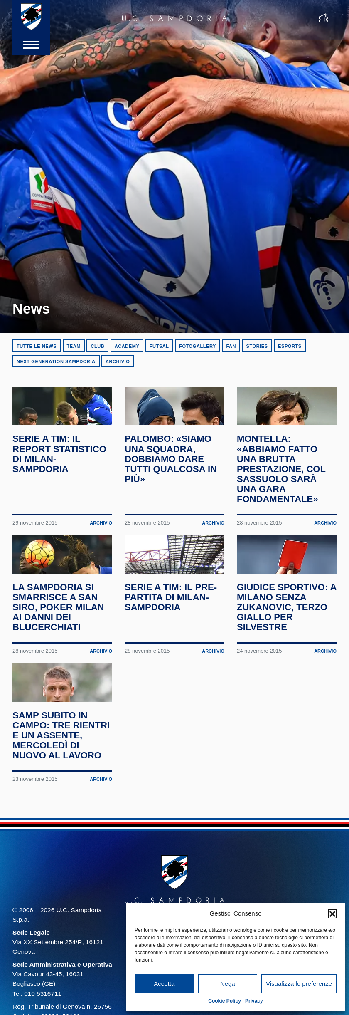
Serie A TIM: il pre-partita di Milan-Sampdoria (173, 635)
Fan (231, 346)
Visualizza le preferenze (299, 983)
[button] (332, 913)
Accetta (164, 983)
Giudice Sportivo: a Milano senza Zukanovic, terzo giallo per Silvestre (284, 645)
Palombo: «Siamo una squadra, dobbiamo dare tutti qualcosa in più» (173, 478)
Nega (227, 983)
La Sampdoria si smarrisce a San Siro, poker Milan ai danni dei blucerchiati (60, 645)
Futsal (159, 346)
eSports (290, 346)
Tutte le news (37, 346)
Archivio (118, 361)
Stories (257, 346)
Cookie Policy (224, 1001)
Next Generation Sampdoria (56, 361)
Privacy (254, 1001)
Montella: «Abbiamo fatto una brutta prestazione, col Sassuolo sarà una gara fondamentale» (283, 488)
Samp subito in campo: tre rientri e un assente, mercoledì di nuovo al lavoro (58, 797)
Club (97, 346)
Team (74, 346)
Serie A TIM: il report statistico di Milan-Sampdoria (61, 473)
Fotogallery (197, 346)
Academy (127, 346)
